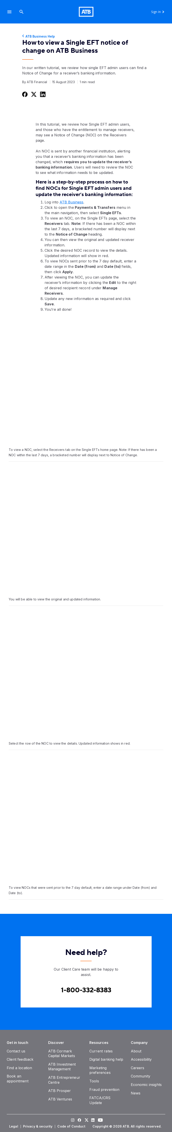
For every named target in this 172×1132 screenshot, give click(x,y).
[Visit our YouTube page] (99, 1120)
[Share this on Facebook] (24, 94)
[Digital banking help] (106, 1059)
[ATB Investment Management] (62, 1066)
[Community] (140, 1076)
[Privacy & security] (38, 1126)
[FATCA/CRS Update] (99, 1100)
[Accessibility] (141, 1059)
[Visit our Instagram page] (72, 1120)
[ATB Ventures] (60, 1099)
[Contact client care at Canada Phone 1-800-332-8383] (86, 990)
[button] (9, 11)
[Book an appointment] (17, 1078)
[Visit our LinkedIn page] (92, 1120)
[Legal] (14, 1126)
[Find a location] (19, 1068)
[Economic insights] (146, 1084)
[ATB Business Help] (86, 36)
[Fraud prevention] (104, 1089)
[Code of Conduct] (71, 1126)
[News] (136, 1093)
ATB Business (71, 202)
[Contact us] (16, 1051)
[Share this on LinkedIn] (42, 94)
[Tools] (94, 1081)
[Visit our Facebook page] (79, 1120)
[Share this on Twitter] (33, 94)
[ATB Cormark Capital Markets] (61, 1053)
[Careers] (137, 1068)
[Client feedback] (20, 1059)
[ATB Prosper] (59, 1090)
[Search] (21, 11)
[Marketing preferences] (100, 1070)
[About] (136, 1051)
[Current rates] (101, 1051)
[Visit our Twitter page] (86, 1120)
